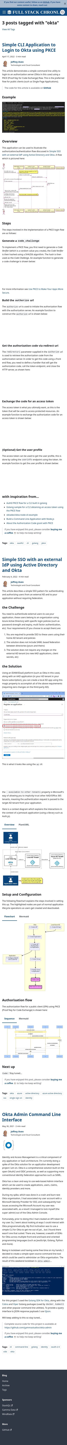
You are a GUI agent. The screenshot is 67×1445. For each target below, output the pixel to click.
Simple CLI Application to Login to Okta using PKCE (29, 47)
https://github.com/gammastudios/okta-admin (28, 1327)
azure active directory (52, 1093)
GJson (47, 1311)
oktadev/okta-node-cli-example (22, 514)
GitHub (46, 2)
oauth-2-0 (55, 1347)
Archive (6, 1385)
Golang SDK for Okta (38, 1300)
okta (12, 543)
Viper (15, 1304)
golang (35, 543)
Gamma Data (10, 1409)
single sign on (16, 1098)
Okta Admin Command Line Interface (31, 1117)
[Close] (65, 3)
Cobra (5, 1304)
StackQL (7, 1405)
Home (5, 1381)
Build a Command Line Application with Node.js (30, 518)
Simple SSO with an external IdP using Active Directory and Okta (32, 564)
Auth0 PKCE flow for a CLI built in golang (26, 503)
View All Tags (8, 29)
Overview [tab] (9, 824)
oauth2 (20, 543)
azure (19, 1093)
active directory (32, 1093)
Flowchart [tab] (9, 916)
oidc (5, 1351)
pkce (44, 543)
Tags (4, 1389)
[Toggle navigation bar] (4, 12)
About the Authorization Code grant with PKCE (29, 523)
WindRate (8, 1414)
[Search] (62, 12)
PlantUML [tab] (24, 824)
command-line (21, 1347)
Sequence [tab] (9, 1018)
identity (28, 1098)
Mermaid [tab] (24, 916)
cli (28, 543)
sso (4, 1098)
